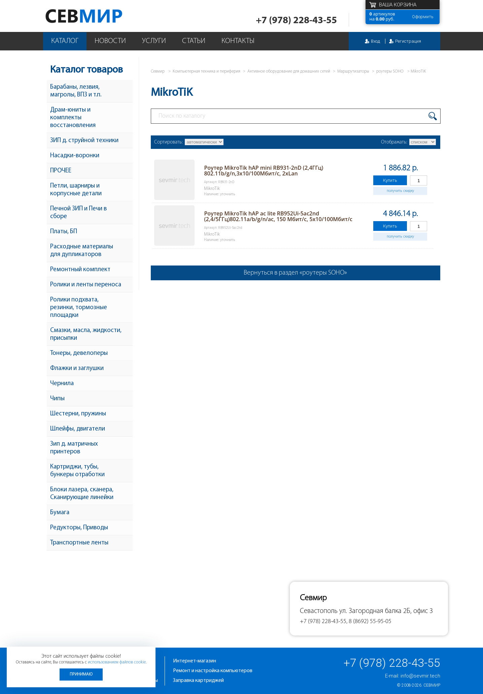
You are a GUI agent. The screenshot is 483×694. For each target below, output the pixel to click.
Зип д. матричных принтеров (74, 448)
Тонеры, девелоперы (79, 353)
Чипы (57, 399)
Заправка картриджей (198, 680)
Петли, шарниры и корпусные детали (76, 190)
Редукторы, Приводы (79, 528)
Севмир (431, 685)
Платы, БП (63, 232)
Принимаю (81, 674)
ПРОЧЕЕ (60, 171)
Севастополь (319, 611)
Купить (390, 180)
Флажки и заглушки (77, 368)
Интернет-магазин (194, 661)
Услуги (154, 41)
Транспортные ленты (79, 543)
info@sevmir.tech (420, 676)
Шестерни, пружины (78, 414)
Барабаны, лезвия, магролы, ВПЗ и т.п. (75, 91)
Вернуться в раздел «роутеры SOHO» (295, 273)
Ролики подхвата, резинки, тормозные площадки (78, 308)
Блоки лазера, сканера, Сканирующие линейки (81, 494)
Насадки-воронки (74, 156)
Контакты (237, 41)
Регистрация (408, 41)
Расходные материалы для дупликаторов (81, 251)
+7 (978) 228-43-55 (296, 21)
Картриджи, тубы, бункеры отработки (77, 471)
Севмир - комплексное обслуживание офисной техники (97, 16)
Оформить (423, 16)
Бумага (59, 512)
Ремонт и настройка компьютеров (212, 670)
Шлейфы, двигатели (77, 429)
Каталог (64, 41)
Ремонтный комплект (80, 270)
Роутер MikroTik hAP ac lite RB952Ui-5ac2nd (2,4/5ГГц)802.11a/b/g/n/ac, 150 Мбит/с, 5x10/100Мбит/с (278, 216)
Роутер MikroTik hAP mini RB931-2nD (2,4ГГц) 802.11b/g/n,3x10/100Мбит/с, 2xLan (263, 170)
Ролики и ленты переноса (85, 285)
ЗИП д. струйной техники (84, 140)
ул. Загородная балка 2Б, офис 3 (386, 611)
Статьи (193, 41)
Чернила (62, 383)
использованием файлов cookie (117, 662)
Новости (110, 41)
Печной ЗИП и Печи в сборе (78, 213)
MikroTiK (418, 71)
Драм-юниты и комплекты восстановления (73, 118)
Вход (375, 41)
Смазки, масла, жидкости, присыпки (86, 334)
